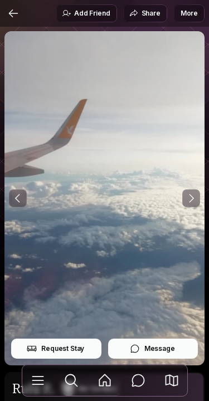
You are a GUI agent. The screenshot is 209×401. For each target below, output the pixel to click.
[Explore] (71, 380)
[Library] (37, 380)
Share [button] (145, 13)
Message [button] (152, 349)
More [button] (189, 13)
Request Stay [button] (55, 349)
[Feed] (104, 380)
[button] (171, 380)
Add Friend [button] (86, 13)
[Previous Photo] (18, 198)
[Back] (13, 13)
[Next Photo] (191, 198)
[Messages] (138, 380)
